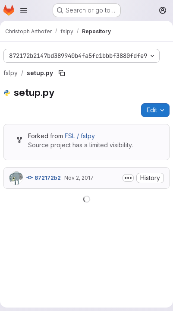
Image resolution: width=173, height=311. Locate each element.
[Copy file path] (62, 73)
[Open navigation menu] (24, 10)
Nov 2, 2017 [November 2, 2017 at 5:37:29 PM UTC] (79, 178)
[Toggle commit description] (128, 178)
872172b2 (43, 177)
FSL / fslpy (80, 136)
